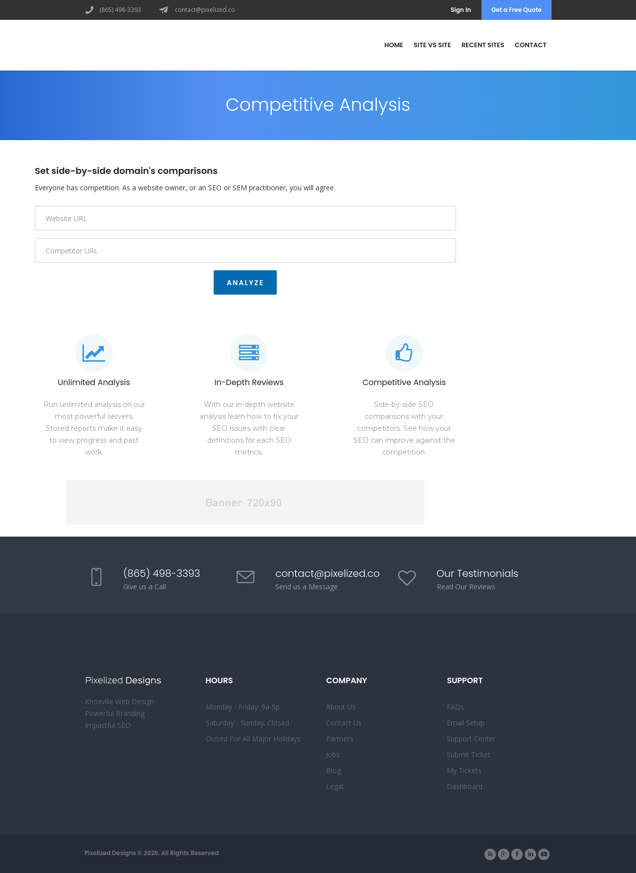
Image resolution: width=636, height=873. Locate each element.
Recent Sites (483, 45)
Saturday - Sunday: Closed (247, 722)
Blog (333, 770)
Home (393, 45)
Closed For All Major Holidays (253, 738)
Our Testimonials (478, 573)
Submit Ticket (468, 754)
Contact (531, 45)
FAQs (455, 707)
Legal (334, 786)
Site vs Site (432, 45)
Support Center (471, 738)
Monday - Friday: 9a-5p (243, 707)
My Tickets (464, 770)
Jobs (333, 754)
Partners (339, 738)
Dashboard (464, 786)
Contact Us (344, 722)
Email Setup (465, 722)
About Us (341, 707)
